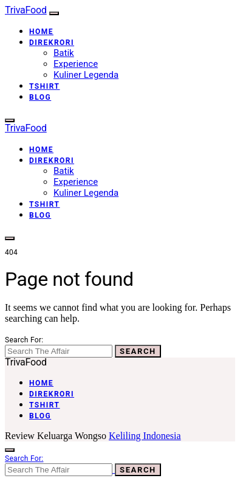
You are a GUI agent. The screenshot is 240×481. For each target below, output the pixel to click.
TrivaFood (26, 10)
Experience (75, 63)
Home (41, 31)
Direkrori (51, 42)
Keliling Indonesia (145, 436)
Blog (40, 97)
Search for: (24, 340)
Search (138, 351)
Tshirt (44, 86)
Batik (63, 52)
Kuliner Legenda (85, 74)
